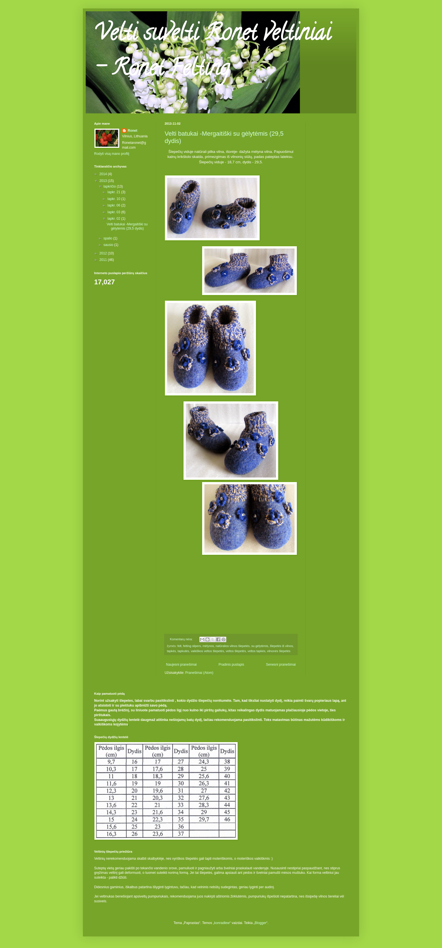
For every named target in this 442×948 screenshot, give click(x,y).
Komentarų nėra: (181, 639)
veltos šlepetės (236, 651)
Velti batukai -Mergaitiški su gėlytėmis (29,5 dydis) (127, 226)
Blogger (260, 923)
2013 (104, 181)
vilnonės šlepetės (278, 651)
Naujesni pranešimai (181, 665)
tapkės (171, 651)
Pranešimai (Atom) (199, 673)
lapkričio (110, 186)
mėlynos (208, 646)
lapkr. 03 (114, 212)
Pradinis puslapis (231, 665)
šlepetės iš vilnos (281, 646)
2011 (104, 260)
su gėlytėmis (259, 646)
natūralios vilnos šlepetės (233, 646)
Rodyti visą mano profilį (111, 154)
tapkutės (183, 651)
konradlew (222, 923)
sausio (108, 245)
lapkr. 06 (114, 205)
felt (179, 646)
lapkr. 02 (114, 219)
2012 (104, 253)
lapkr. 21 (114, 192)
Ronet (132, 131)
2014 (104, 174)
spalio (108, 238)
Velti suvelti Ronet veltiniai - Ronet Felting (212, 52)
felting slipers (192, 646)
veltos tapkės (256, 651)
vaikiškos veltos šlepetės (207, 651)
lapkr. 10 (114, 199)
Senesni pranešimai (281, 665)
